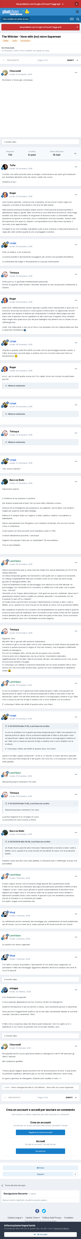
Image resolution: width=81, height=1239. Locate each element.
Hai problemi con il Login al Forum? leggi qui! (38, 4)
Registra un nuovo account (40, 1132)
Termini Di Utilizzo (61, 1228)
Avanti (70, 60)
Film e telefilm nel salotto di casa (34, 50)
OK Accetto (40, 1234)
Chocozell (9, 48)
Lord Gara (35, 726)
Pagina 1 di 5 (43, 60)
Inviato (21, 74)
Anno (13, 1087)
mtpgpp (14, 988)
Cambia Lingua (15, 1217)
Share (40, 1168)
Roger (13, 193)
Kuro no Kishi (17, 480)
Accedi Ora (40, 1151)
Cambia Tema (32, 1217)
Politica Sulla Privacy (51, 1217)
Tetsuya (14, 272)
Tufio (12, 165)
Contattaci (68, 1217)
